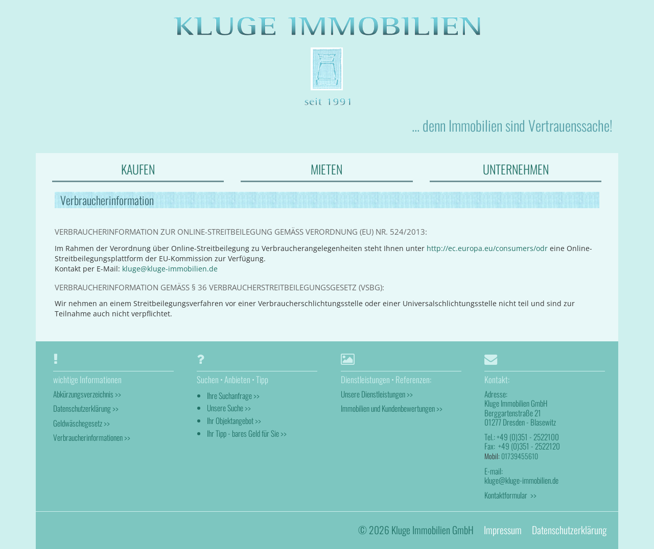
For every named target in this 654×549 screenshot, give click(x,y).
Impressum (503, 529)
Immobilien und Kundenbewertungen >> (391, 408)
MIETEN (326, 169)
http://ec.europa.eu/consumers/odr (487, 248)
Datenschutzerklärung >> (86, 408)
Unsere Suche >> (229, 407)
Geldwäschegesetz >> (81, 423)
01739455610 (519, 456)
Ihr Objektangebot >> (234, 420)
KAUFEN (138, 169)
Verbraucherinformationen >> (91, 437)
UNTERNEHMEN (516, 169)
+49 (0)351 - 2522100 (528, 436)
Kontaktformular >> (510, 495)
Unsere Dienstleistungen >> (377, 394)
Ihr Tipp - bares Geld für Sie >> (247, 433)
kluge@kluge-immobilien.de (170, 268)
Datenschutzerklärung (569, 529)
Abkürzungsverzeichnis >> (87, 394)
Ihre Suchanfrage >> (233, 395)
